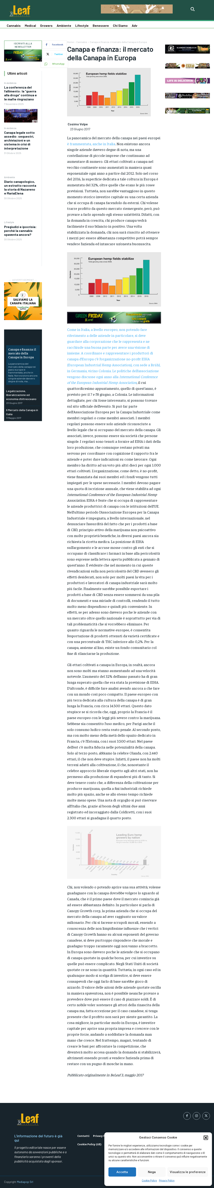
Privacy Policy (167, 1180)
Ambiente (9, 177)
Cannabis (81, 41)
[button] (206, 1138)
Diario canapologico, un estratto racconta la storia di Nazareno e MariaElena (20, 187)
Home (70, 41)
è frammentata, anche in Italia (91, 143)
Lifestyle (9, 222)
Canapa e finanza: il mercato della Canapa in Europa (22, 353)
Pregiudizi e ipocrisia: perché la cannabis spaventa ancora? (20, 230)
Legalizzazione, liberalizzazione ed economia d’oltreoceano (21, 395)
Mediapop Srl (25, 1182)
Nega (152, 1172)
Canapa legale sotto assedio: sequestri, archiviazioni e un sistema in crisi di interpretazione (19, 140)
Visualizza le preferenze (188, 1172)
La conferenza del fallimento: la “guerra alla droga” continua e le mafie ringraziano (20, 93)
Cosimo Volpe (78, 124)
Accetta (122, 1172)
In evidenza (10, 82)
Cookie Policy (149, 1180)
